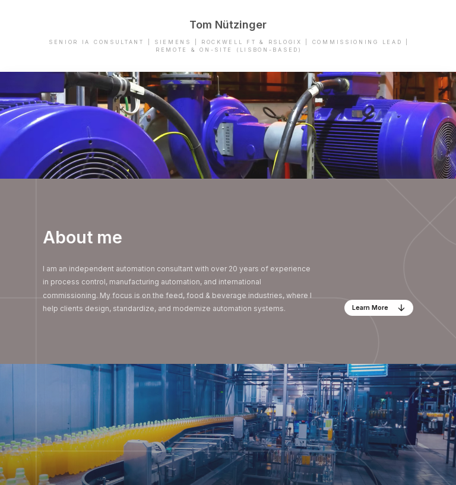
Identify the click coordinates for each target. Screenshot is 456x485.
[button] (378, 308)
